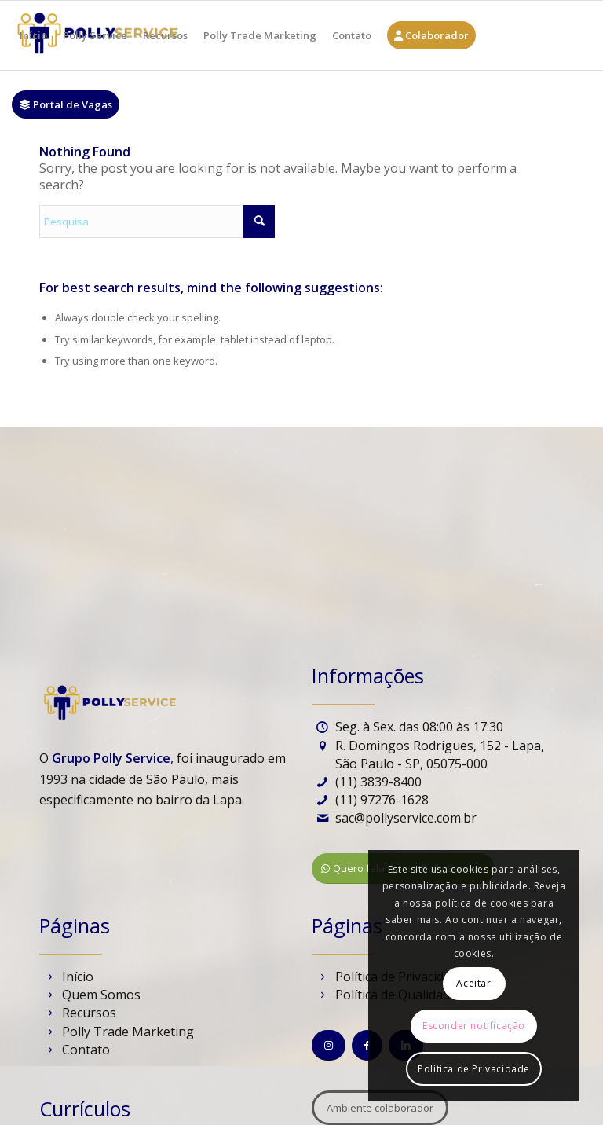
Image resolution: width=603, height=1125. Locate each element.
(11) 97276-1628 (382, 799)
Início (77, 976)
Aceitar (473, 983)
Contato (86, 1049)
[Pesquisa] (157, 221)
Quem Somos (101, 994)
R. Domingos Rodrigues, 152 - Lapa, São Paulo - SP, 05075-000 (439, 754)
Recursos (89, 1012)
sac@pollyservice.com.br (406, 817)
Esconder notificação (473, 1025)
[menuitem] (33, 35)
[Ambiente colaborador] (380, 1107)
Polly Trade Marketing (128, 1031)
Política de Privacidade (474, 1069)
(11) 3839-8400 (378, 781)
